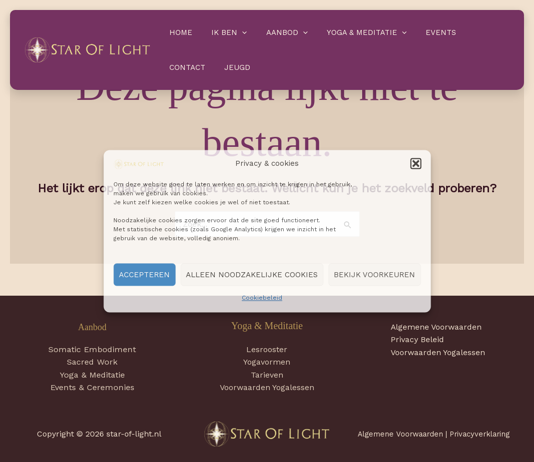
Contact (471, 32)
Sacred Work (92, 362)
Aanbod (276, 32)
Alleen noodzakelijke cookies (252, 274)
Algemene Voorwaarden (437, 327)
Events (422, 32)
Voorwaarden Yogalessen (267, 388)
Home (178, 32)
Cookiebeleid (262, 298)
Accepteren (144, 274)
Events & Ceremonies (92, 388)
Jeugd (180, 67)
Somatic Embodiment (92, 349)
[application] (236, 32)
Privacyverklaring (480, 434)
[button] (416, 164)
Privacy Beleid (418, 340)
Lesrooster (266, 349)
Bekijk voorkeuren (374, 274)
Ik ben (223, 32)
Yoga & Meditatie (352, 32)
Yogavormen (266, 362)
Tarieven (267, 375)
